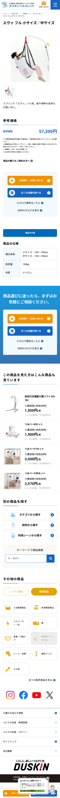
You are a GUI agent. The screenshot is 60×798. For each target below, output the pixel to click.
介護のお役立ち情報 (13, 713)
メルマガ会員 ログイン (15, 732)
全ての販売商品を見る (40, 680)
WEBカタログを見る (28, 210)
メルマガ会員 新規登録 (15, 722)
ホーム (5, 13)
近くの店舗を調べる (31, 192)
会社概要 (7, 751)
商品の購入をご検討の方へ (16, 161)
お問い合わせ (16, 793)
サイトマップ (9, 741)
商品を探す (15, 13)
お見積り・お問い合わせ (31, 180)
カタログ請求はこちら (28, 203)
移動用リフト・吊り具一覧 (32, 13)
